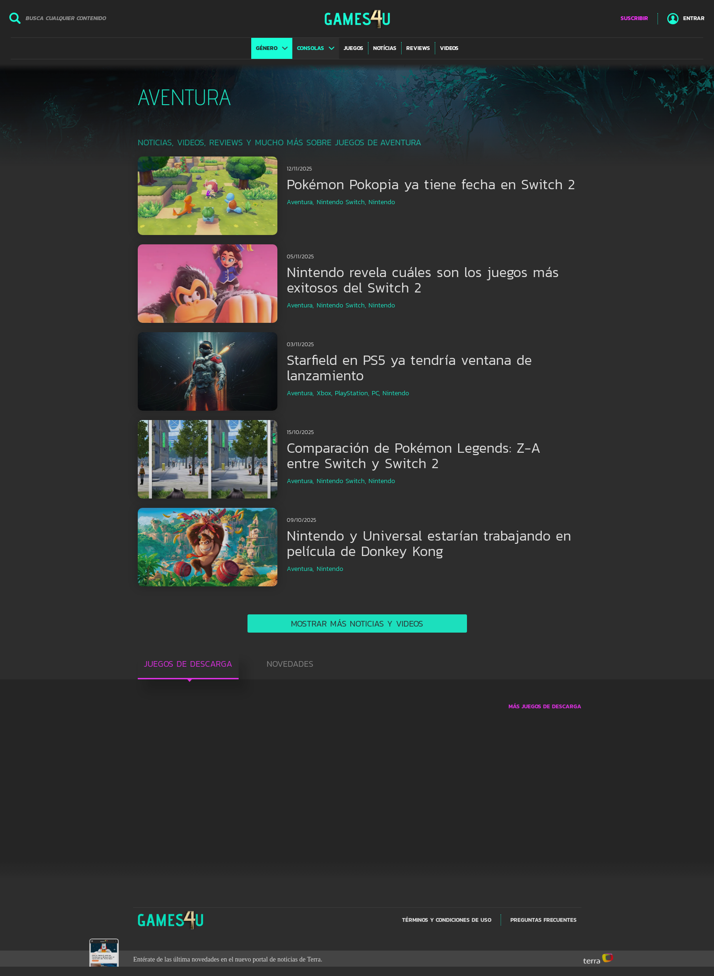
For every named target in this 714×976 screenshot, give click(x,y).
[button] (271, 48)
